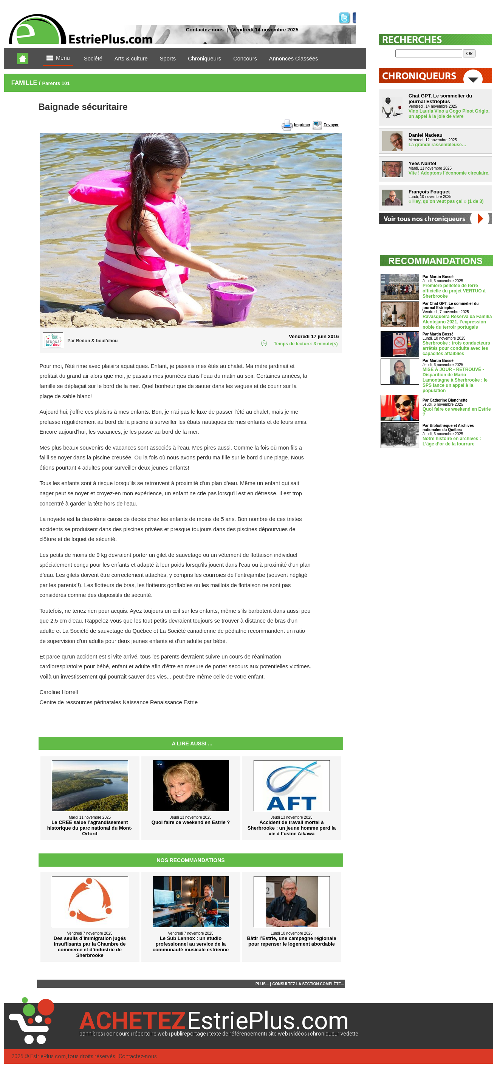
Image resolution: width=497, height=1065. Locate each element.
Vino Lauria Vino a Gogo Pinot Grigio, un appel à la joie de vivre (449, 113)
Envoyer (331, 125)
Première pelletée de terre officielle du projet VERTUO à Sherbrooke (454, 291)
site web (278, 1034)
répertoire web (150, 1034)
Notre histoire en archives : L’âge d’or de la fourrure (452, 441)
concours (118, 1034)
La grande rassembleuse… (437, 144)
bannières (91, 1034)
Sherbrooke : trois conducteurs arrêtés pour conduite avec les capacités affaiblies (456, 348)
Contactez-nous (205, 29)
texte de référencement (237, 1034)
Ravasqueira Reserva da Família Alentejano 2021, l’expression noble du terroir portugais (457, 322)
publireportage (188, 1034)
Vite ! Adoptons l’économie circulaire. (449, 173)
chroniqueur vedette (334, 1034)
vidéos (299, 1034)
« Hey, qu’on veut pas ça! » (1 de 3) (446, 201)
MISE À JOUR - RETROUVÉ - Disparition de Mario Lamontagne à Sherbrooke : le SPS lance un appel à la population (455, 380)
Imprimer (302, 125)
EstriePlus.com (48, 1056)
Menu (58, 58)
